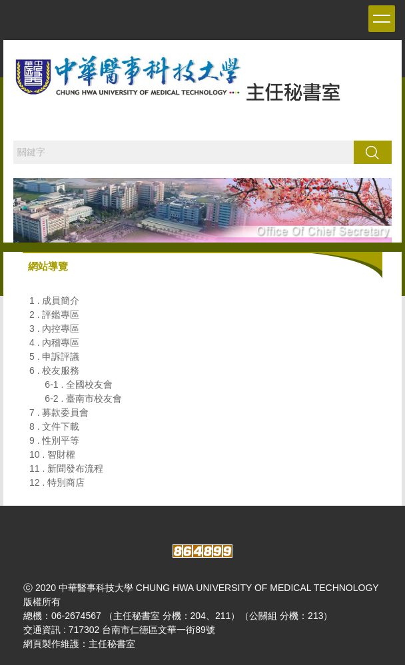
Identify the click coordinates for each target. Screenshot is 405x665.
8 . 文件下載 (54, 426)
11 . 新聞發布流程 (66, 468)
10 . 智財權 (52, 454)
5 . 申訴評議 (54, 356)
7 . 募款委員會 (59, 412)
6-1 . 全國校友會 (79, 384)
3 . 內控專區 (54, 328)
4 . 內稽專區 (54, 342)
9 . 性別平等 (54, 440)
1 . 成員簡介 (54, 300)
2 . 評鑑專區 (54, 314)
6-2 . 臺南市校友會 (83, 398)
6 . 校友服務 (54, 370)
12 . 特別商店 (57, 482)
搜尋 (372, 152)
